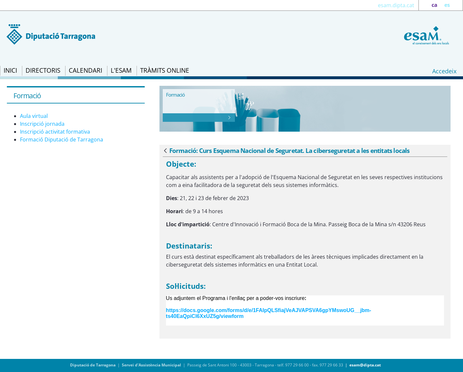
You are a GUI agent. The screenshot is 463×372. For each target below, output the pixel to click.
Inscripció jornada (42, 123)
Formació (175, 94)
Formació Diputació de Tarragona (61, 139)
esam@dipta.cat (365, 365)
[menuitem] (10, 71)
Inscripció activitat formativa (55, 131)
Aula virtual (34, 116)
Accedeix (444, 71)
